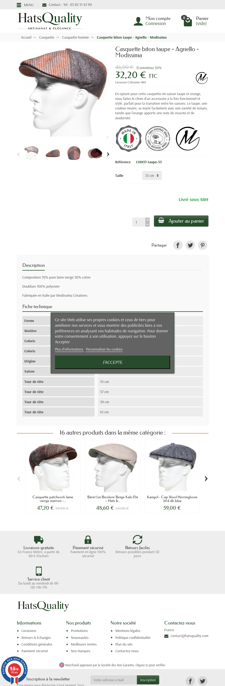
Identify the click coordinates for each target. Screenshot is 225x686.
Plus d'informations (69, 349)
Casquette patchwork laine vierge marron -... (52, 499)
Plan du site (124, 614)
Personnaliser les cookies (104, 349)
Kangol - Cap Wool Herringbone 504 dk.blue (172, 499)
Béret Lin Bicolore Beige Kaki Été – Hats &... (112, 499)
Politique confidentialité (132, 607)
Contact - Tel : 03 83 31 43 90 (67, 4)
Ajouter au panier (181, 221)
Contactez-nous (126, 621)
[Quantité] (138, 222)
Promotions (79, 600)
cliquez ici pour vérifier (150, 635)
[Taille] (152, 175)
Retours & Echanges (36, 607)
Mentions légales (127, 600)
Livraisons (29, 600)
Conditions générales (37, 614)
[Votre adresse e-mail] (114, 649)
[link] (177, 245)
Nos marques (80, 621)
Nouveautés (79, 607)
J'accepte (112, 362)
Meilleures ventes (84, 614)
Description (33, 265)
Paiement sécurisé (35, 621)
